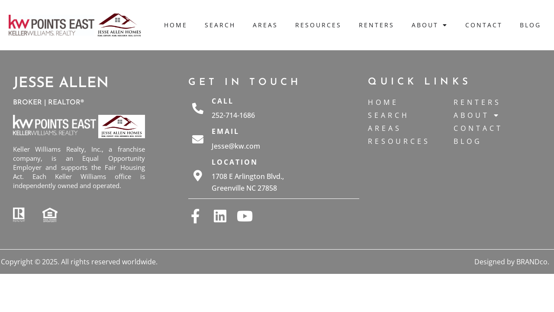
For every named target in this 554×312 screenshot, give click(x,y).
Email (225, 131)
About (430, 25)
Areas (265, 25)
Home (175, 25)
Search (220, 25)
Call (223, 101)
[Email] (197, 139)
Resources (318, 25)
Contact (483, 25)
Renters (376, 25)
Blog (530, 25)
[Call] (197, 108)
